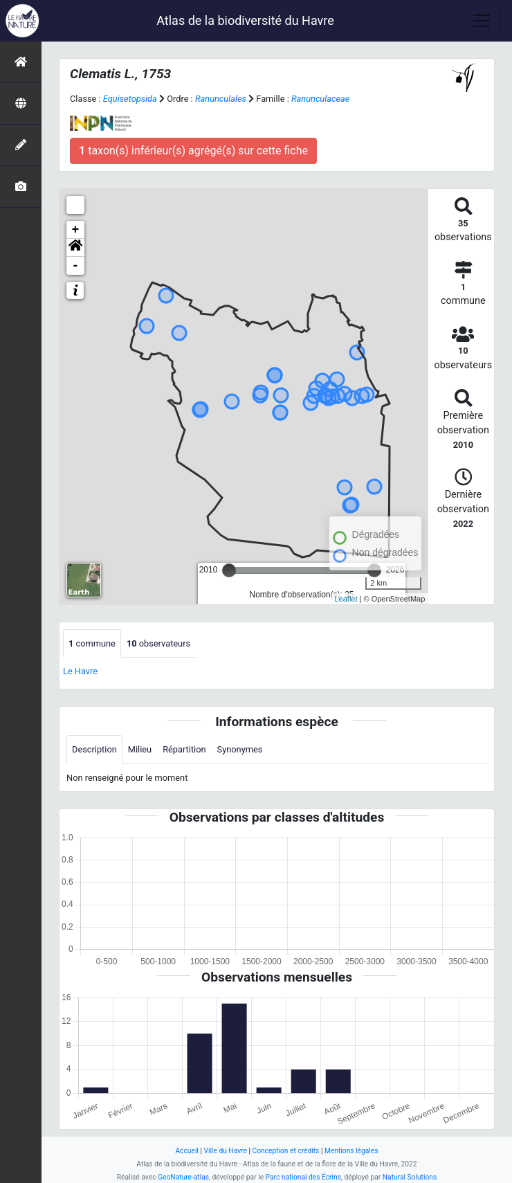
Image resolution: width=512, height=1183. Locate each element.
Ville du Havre (224, 1150)
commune (92, 643)
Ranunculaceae (320, 98)
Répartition (184, 749)
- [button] (76, 266)
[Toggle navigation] (481, 21)
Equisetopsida (130, 98)
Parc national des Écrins (303, 1177)
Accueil (186, 1150)
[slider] (229, 570)
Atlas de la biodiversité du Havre (245, 20)
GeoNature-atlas (183, 1177)
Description (94, 749)
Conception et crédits (285, 1150)
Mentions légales (351, 1150)
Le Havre (80, 671)
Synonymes (240, 749)
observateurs (158, 643)
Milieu (140, 749)
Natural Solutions (410, 1177)
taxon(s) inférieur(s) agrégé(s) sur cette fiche (193, 150)
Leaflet (346, 599)
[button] (75, 248)
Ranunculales (220, 98)
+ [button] (76, 230)
